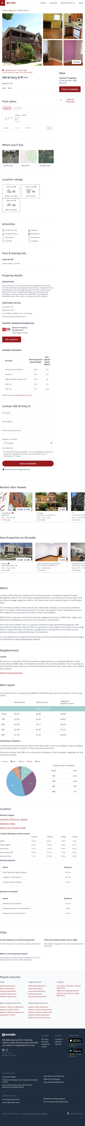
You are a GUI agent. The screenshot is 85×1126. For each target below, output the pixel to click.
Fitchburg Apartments (8, 991)
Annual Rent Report (9, 1077)
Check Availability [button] (69, 89)
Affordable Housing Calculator (54, 1099)
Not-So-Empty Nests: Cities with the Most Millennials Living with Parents (17, 1086)
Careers (43, 3)
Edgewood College (7, 823)
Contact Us (59, 1039)
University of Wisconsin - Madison (14, 819)
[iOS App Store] (75, 1042)
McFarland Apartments (8, 996)
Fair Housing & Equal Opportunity (56, 1102)
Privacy (44, 1114)
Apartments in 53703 (7, 1015)
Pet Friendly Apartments (11, 1099)
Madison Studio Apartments (38, 1007)
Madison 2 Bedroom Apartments (12, 1007)
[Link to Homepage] (11, 3)
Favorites (53, 3)
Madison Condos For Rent (9, 1010)
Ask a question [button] (11, 339)
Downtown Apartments (36, 991)
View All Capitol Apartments (11, 673)
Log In (80, 3)
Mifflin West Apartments (37, 986)
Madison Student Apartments (39, 1015)
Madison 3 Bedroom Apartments (40, 1012)
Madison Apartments (7, 986)
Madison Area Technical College (13, 828)
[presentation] (81, 509)
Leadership (45, 1044)
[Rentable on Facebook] (4, 1051)
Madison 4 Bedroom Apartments (12, 1012)
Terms (23, 1114)
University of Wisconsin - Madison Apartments (69, 987)
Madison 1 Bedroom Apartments (40, 1010)
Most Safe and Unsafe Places (54, 1076)
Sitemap (58, 1044)
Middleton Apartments (8, 994)
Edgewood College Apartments (68, 991)
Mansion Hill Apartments (37, 996)
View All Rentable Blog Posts (54, 1082)
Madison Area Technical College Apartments (68, 994)
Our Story (44, 1039)
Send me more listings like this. (17, 469)
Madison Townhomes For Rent (39, 1018)
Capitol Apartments (35, 988)
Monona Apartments (7, 988)
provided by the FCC (24, 395)
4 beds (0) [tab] (17, 108)
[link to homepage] (20, 1034)
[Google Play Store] (75, 1052)
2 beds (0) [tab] (6, 108)
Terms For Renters (33, 1114)
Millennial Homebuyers (52, 1079)
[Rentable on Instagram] (7, 1051)
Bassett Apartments (35, 994)
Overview (44, 1042)
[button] (22, 39)
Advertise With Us (67, 3)
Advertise (58, 1042)
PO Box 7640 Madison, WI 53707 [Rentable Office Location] (9, 1054)
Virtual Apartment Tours (11, 1102)
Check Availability (27, 463)
